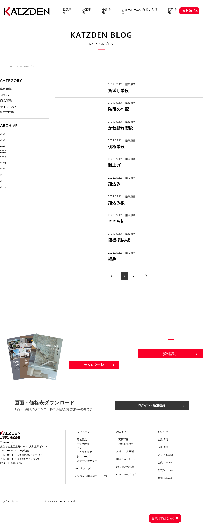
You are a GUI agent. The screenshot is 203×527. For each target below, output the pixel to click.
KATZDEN (7, 111)
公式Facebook (165, 488)
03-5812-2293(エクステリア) (23, 478)
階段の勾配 (114, 112)
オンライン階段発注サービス (91, 494)
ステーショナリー (87, 479)
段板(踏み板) (116, 255)
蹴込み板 (112, 214)
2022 (3, 155)
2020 (3, 166)
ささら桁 (112, 234)
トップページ (82, 450)
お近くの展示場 (125, 469)
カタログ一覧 (94, 383)
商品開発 (6, 100)
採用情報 (172, 11)
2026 (3, 132)
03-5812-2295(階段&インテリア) (25, 474)
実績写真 (123, 457)
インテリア (83, 466)
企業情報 (106, 11)
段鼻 (106, 275)
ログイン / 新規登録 (158, 423)
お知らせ (163, 450)
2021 (3, 161)
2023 (3, 149)
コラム (4, 94)
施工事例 (86, 11)
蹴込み (109, 193)
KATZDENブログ (126, 492)
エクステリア (84, 470)
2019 (3, 172)
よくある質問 (165, 473)
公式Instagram (165, 480)
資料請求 (189, 10)
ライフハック (9, 105)
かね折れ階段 (117, 132)
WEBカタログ (82, 486)
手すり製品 (83, 462)
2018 (3, 178)
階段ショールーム (126, 477)
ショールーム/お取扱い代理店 (139, 11)
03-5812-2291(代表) (18, 470)
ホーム (11, 66)
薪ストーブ (83, 474)
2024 (3, 144)
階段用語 (125, 84)
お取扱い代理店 (125, 485)
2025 (3, 138)
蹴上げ (109, 173)
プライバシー (11, 519)
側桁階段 (111, 153)
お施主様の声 (125, 462)
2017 (3, 183)
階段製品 (82, 457)
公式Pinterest (165, 496)
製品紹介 (67, 11)
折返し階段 (114, 91)
